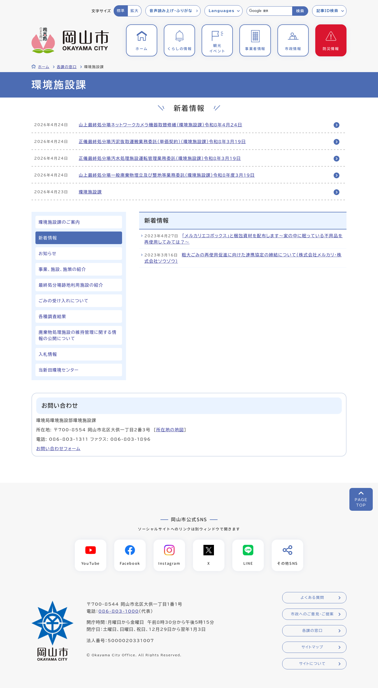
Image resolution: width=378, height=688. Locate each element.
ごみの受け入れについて (64, 301)
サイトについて (312, 664)
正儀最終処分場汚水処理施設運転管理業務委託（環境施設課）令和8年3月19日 (160, 158)
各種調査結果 (52, 316)
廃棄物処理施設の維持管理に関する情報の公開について (78, 335)
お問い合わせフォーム (58, 449)
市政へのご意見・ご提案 (312, 614)
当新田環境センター (59, 370)
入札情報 (48, 354)
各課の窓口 (67, 67)
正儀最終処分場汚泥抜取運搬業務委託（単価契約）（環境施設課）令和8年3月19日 (162, 141)
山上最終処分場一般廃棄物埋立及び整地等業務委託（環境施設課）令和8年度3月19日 (167, 175)
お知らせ (47, 253)
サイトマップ (312, 647)
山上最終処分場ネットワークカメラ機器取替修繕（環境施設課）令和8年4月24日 (160, 125)
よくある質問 (312, 598)
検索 (300, 11)
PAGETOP (361, 502)
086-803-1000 (118, 611)
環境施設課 (90, 192)
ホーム (43, 67)
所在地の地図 (170, 430)
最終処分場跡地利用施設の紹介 (71, 285)
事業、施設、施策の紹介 (62, 269)
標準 (121, 11)
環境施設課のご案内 (59, 222)
